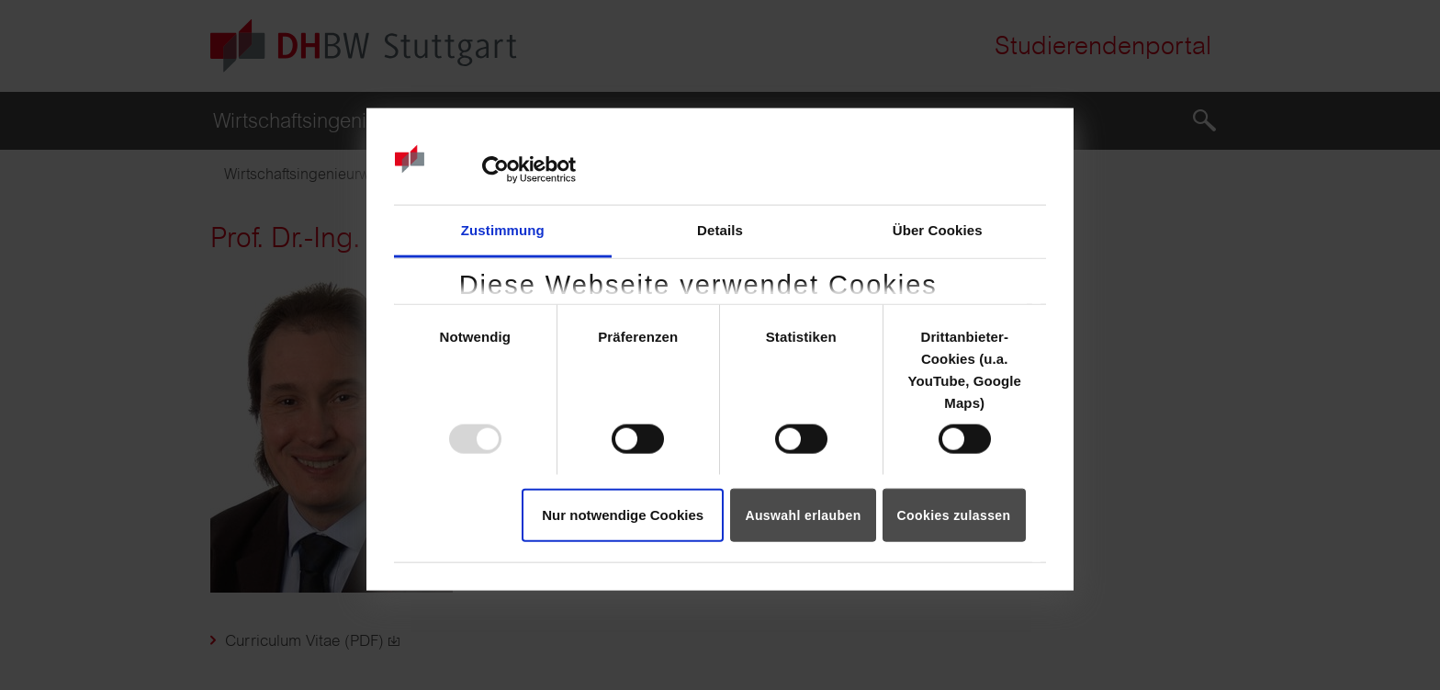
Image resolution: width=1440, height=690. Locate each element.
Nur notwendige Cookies (622, 514)
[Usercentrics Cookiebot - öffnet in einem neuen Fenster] (495, 170)
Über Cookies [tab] (938, 229)
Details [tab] (720, 229)
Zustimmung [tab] (503, 229)
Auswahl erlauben (803, 514)
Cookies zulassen (954, 514)
